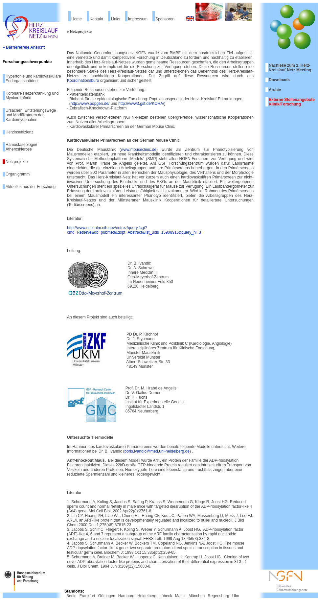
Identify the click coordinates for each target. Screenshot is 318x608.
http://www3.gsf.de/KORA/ (141, 103)
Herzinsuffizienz (19, 132)
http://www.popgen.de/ (90, 103)
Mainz (180, 596)
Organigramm (18, 174)
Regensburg (218, 596)
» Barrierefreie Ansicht (24, 47)
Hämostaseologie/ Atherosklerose (21, 147)
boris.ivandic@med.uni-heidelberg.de (157, 451)
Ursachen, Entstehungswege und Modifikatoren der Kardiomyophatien (31, 115)
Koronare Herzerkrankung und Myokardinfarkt (32, 95)
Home (76, 19)
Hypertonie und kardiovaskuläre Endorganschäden (33, 78)
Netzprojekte (17, 161)
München (197, 596)
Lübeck (165, 596)
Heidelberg (146, 596)
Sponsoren (164, 19)
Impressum (138, 19)
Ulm (235, 596)
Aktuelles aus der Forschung (31, 186)
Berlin (71, 596)
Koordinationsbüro (83, 80)
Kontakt (96, 19)
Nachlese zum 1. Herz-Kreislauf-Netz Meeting (290, 67)
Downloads (279, 80)
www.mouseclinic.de (138, 149)
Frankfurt (87, 596)
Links (115, 19)
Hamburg (126, 596)
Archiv (275, 89)
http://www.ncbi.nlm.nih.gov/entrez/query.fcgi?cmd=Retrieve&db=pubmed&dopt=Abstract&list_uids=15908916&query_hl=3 (134, 230)
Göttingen (106, 596)
